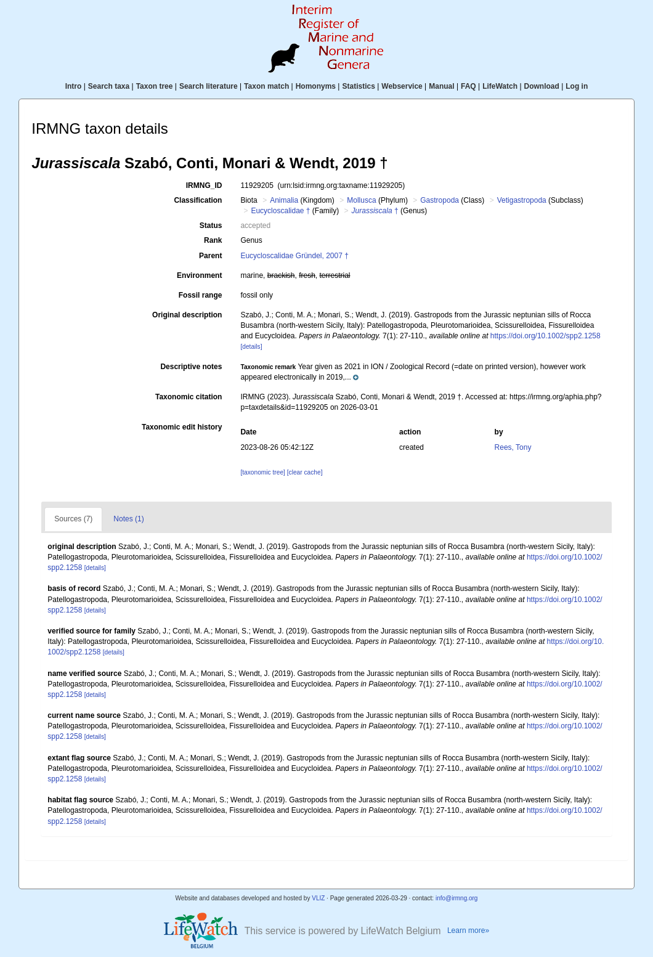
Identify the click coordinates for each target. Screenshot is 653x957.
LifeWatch (499, 86)
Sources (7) (73, 519)
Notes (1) (128, 519)
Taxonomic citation (188, 397)
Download (541, 86)
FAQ (468, 86)
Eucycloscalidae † (280, 210)
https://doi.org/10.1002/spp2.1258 (545, 336)
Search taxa (108, 86)
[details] (251, 346)
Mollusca (361, 200)
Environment (199, 275)
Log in (577, 86)
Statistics (358, 86)
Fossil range (200, 295)
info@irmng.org (457, 898)
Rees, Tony (513, 447)
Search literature (208, 86)
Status (211, 225)
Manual (441, 86)
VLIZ (318, 898)
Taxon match (266, 86)
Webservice (402, 86)
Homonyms (316, 86)
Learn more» (468, 930)
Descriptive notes (191, 366)
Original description (187, 315)
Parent (210, 255)
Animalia (284, 200)
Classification (198, 200)
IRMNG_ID (204, 185)
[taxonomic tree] (262, 472)
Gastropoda (439, 200)
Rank (213, 240)
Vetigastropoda (521, 200)
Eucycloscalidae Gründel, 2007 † (294, 255)
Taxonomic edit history (182, 427)
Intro (73, 86)
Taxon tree (154, 86)
